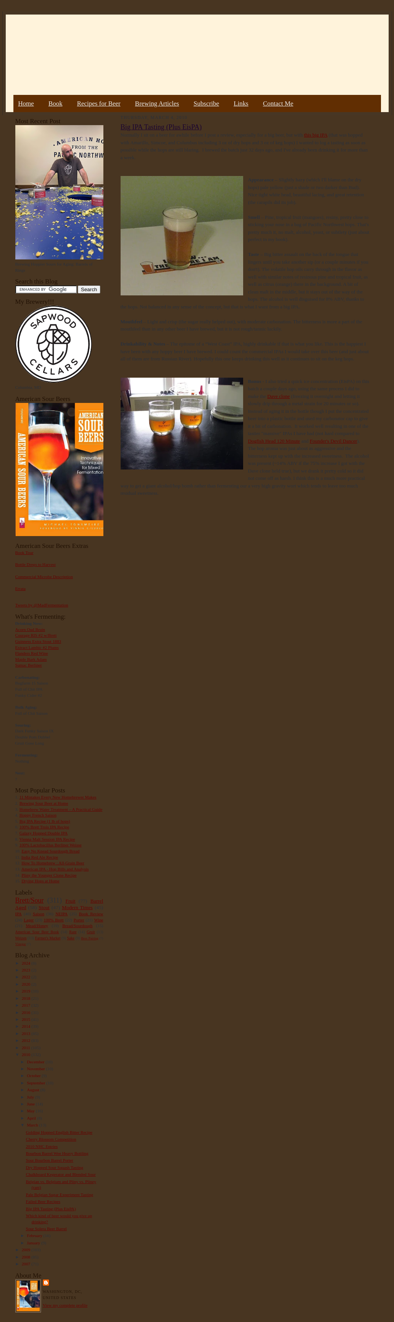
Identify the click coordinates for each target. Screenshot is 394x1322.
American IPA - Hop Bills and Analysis (55, 869)
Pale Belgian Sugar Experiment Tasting (59, 1194)
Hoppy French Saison (38, 815)
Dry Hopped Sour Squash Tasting (54, 1167)
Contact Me (278, 103)
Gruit (91, 932)
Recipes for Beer (99, 103)
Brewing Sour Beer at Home (44, 803)
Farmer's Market (47, 938)
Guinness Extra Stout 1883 (38, 641)
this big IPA (315, 135)
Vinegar (20, 944)
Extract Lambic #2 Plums (37, 647)
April (32, 1118)
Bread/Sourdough (77, 925)
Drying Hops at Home (40, 881)
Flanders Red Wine (31, 653)
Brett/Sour (29, 900)
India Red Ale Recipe (39, 857)
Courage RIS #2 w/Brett (36, 635)
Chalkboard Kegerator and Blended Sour (60, 1174)
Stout (44, 907)
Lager (29, 920)
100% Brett (54, 920)
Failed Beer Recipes (43, 1201)
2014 (26, 1026)
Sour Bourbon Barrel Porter (49, 1160)
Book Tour (24, 552)
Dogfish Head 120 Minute (274, 441)
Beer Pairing (89, 938)
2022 (26, 977)
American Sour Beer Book (37, 932)
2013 (26, 1033)
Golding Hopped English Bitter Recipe (59, 1132)
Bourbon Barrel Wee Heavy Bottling (57, 1153)
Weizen (21, 938)
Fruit (70, 901)
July (31, 1097)
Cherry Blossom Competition (51, 1139)
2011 (26, 1047)
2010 (26, 1054)
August (33, 1089)
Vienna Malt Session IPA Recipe (47, 839)
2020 (26, 984)
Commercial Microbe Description (44, 576)
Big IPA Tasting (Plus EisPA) (50, 1208)
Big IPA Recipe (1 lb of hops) (45, 821)
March (33, 1125)
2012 (26, 1040)
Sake (71, 938)
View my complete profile (65, 1305)
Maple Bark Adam (31, 659)
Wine (98, 920)
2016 (26, 1012)
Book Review (91, 913)
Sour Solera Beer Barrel (46, 1228)
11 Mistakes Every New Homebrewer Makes (58, 797)
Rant (73, 932)
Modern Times (77, 907)
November (36, 1068)
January (34, 1242)
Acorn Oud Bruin (30, 629)
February (35, 1235)
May (31, 1110)
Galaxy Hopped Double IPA (44, 833)
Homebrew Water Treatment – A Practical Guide (61, 809)
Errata (20, 588)
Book (55, 103)
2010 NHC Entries (41, 1146)
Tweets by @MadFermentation (42, 605)
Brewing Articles (157, 103)
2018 (26, 998)
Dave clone (278, 396)
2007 (26, 1264)
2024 (26, 963)
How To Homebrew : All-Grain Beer (52, 863)
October (34, 1075)
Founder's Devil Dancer (333, 441)
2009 (26, 1249)
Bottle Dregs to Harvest (35, 564)
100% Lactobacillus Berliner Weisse (51, 845)
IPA (18, 913)
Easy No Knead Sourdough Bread (50, 851)
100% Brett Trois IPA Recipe (44, 827)
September (36, 1083)
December (36, 1062)
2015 (26, 1019)
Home (26, 103)
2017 (26, 1005)
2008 (26, 1257)
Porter (79, 920)
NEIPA (62, 913)
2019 (26, 991)
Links (241, 103)
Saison (38, 913)
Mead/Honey (37, 925)
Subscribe (206, 103)
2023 (26, 970)
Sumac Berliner (28, 665)
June (31, 1104)
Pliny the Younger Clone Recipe (49, 875)
